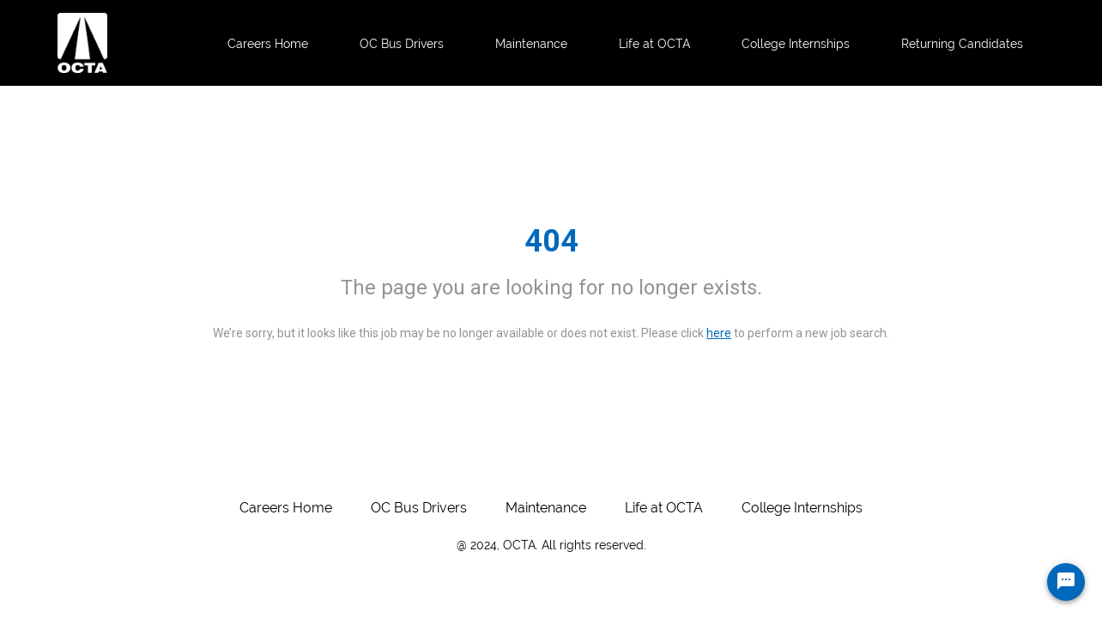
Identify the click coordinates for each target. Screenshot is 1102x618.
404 (551, 241)
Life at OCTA (654, 44)
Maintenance (531, 44)
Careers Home (267, 44)
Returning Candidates (962, 44)
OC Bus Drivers (402, 44)
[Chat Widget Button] (1066, 582)
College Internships (796, 44)
